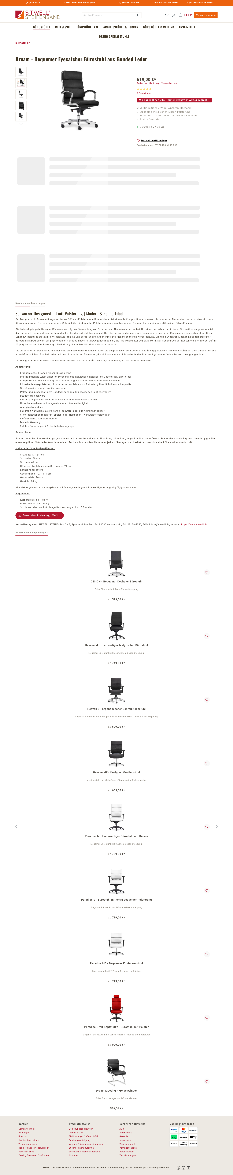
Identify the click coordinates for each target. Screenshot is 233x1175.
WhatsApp (23, 1132)
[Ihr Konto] (173, 15)
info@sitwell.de (160, 1167)
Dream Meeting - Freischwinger (116, 1090)
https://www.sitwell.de (194, 524)
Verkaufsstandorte (206, 15)
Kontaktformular (26, 1129)
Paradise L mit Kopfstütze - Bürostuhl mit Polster (116, 1026)
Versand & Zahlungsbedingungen (86, 1144)
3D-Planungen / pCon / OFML (84, 1136)
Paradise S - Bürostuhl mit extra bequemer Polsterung (116, 899)
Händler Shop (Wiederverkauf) (34, 1148)
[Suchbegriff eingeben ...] (108, 15)
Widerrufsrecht (127, 1144)
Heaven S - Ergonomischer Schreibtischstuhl (116, 708)
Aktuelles (74, 1155)
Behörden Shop (26, 1152)
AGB (121, 1129)
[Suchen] (137, 15)
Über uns (23, 1136)
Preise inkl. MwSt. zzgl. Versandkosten (157, 83)
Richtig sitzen (76, 1132)
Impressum (125, 1140)
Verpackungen (126, 1152)
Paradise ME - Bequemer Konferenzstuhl (116, 963)
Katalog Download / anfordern (33, 1155)
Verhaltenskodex (128, 1148)
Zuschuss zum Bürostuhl (82, 1148)
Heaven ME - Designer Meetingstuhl (116, 772)
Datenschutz (125, 1132)
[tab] (22, 303)
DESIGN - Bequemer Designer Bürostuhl (117, 581)
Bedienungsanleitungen (81, 1129)
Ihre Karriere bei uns (28, 1140)
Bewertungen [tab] (38, 303)
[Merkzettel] (166, 15)
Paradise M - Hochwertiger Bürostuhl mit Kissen (116, 836)
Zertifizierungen (127, 1155)
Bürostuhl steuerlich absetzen (84, 1152)
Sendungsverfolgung (79, 1140)
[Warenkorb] (185, 15)
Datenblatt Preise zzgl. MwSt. (41, 515)
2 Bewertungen (144, 93)
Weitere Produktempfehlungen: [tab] (31, 532)
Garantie (123, 1136)
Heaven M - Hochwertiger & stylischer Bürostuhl (116, 645)
